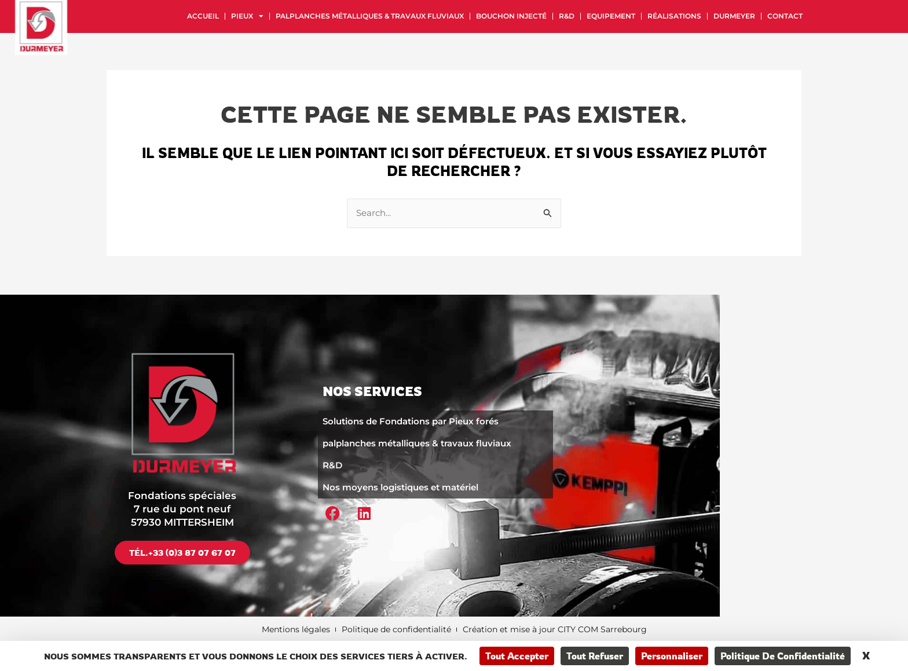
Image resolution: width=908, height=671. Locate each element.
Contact (785, 16)
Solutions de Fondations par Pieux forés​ (411, 420)
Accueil (203, 16)
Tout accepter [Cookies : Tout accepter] (516, 656)
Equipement (611, 16)
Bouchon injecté (511, 16)
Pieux (247, 16)
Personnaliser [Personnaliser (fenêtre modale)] (671, 656)
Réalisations (674, 16)
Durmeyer (734, 16)
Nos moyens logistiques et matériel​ (400, 486)
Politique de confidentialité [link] (782, 656)
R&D (566, 16)
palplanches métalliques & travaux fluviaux (370, 16)
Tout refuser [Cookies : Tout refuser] (594, 656)
